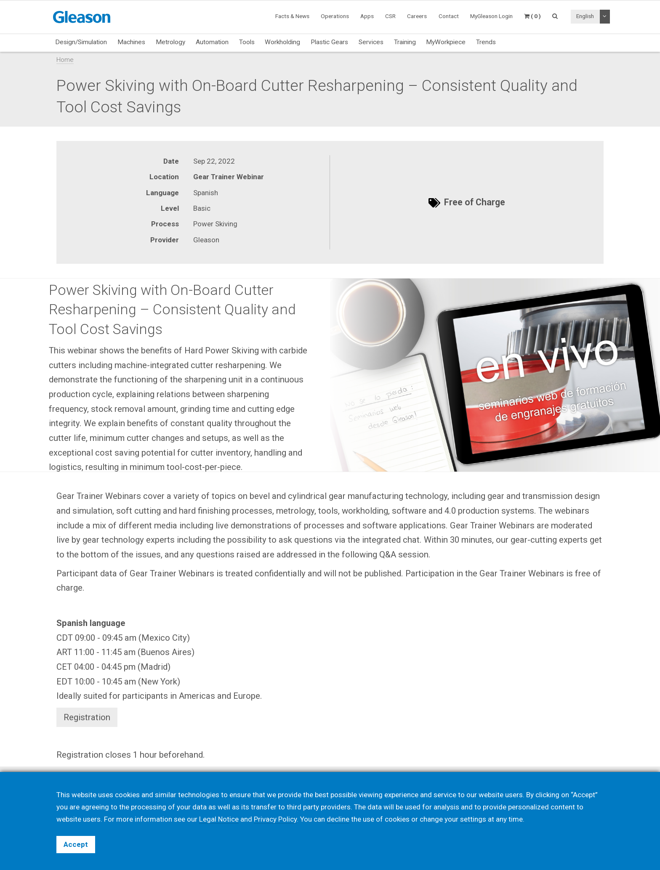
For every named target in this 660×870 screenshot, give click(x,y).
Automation (212, 42)
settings (473, 819)
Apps (367, 16)
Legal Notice (219, 819)
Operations (335, 16)
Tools (247, 42)
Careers (417, 16)
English (585, 16)
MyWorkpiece (446, 42)
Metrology (170, 42)
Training (405, 42)
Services (371, 42)
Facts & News (292, 16)
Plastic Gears (329, 42)
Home (65, 60)
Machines (131, 42)
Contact (449, 16)
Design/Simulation (81, 42)
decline (338, 819)
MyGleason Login (491, 16)
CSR (390, 16)
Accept (76, 844)
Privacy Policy (275, 819)
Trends (486, 42)
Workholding (282, 42)
